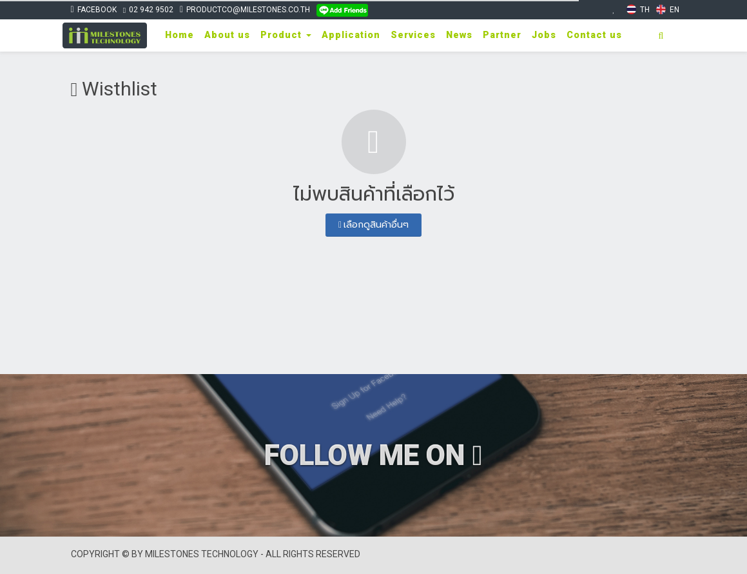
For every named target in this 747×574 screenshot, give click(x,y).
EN (667, 9)
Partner (502, 35)
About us (227, 35)
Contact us (594, 35)
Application (351, 35)
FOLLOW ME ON (373, 455)
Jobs (544, 35)
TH (638, 9)
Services (413, 35)
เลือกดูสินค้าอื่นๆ (373, 224)
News (459, 35)
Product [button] (285, 35)
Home (179, 35)
